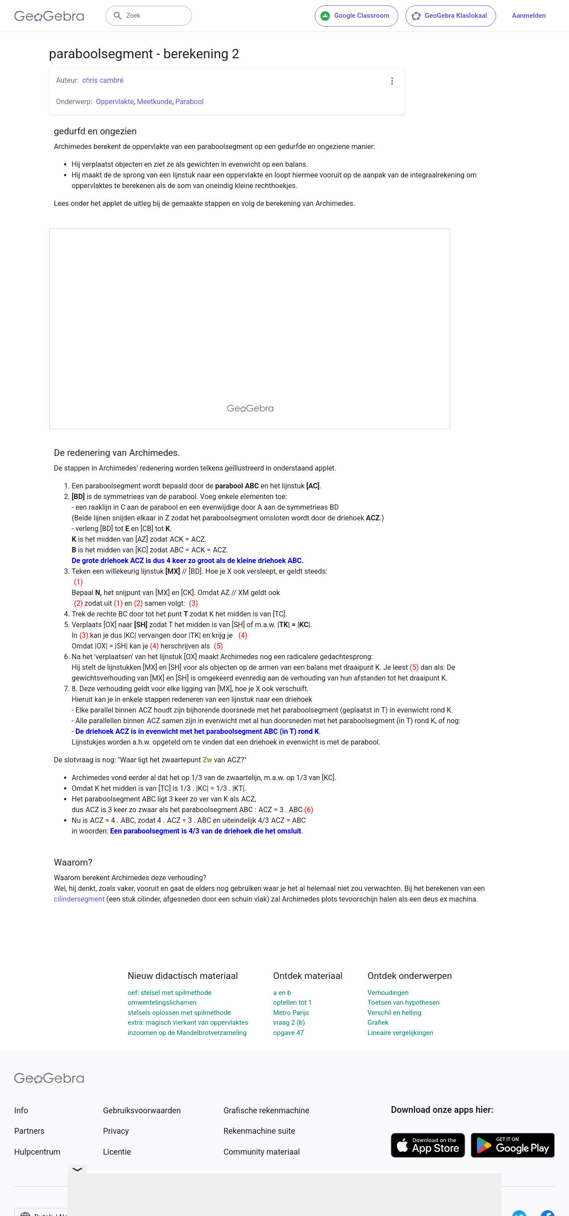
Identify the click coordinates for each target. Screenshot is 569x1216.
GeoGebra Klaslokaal (449, 16)
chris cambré (103, 80)
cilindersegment (79, 899)
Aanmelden (529, 16)
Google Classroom (354, 16)
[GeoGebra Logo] (49, 16)
